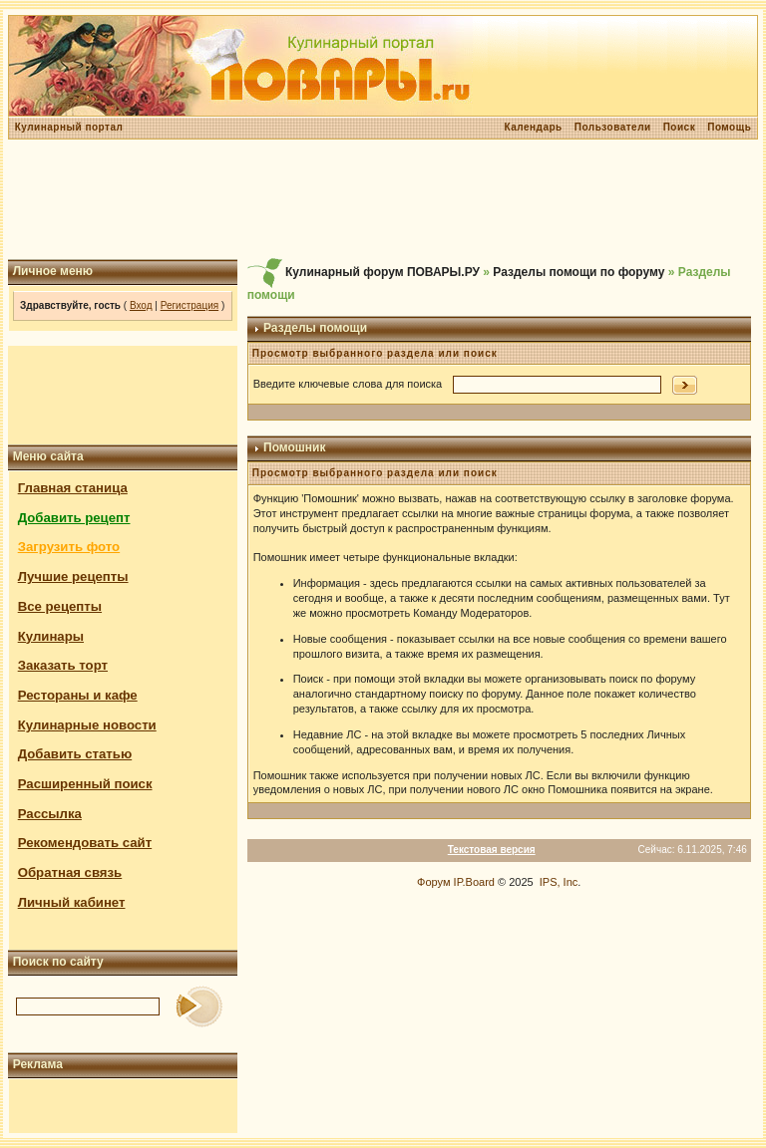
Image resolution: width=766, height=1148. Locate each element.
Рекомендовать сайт (85, 842)
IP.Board (474, 882)
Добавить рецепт (74, 517)
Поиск (679, 127)
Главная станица (73, 487)
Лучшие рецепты (73, 576)
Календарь (533, 127)
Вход (141, 305)
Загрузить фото (69, 546)
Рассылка (50, 813)
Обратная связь (70, 872)
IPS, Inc (559, 882)
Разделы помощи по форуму (578, 272)
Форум (433, 882)
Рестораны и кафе (78, 695)
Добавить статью (75, 753)
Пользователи (612, 127)
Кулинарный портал (69, 127)
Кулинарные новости (87, 725)
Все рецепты (60, 606)
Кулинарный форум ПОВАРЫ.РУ (382, 272)
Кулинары (51, 636)
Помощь (729, 127)
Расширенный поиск (85, 783)
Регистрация (189, 305)
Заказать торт (63, 665)
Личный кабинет (72, 902)
